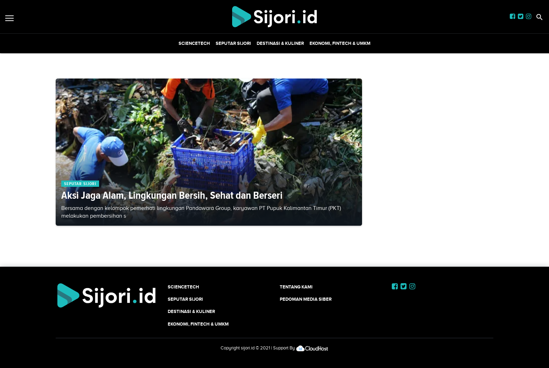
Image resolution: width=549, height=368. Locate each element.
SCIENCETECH (194, 43)
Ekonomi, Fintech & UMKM (340, 43)
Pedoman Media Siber (306, 299)
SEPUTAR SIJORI (233, 43)
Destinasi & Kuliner (280, 43)
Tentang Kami (296, 286)
